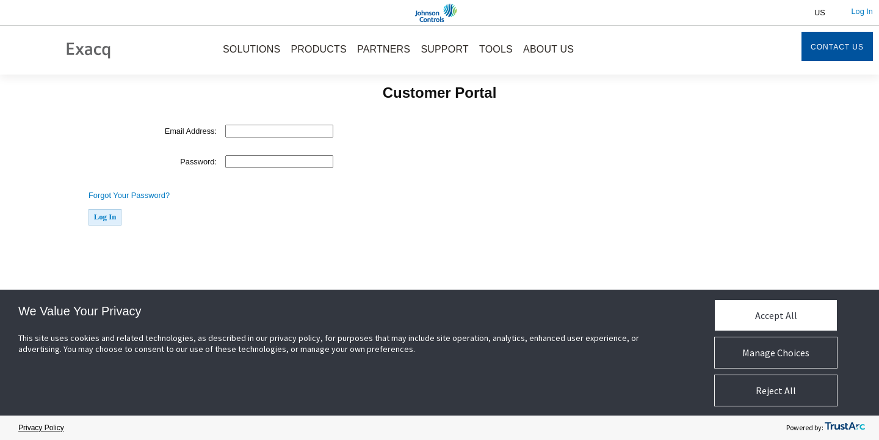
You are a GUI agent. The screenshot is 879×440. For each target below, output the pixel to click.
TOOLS (496, 49)
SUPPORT (444, 49)
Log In (862, 11)
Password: (198, 161)
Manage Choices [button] (775, 352)
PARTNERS (383, 49)
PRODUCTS (318, 49)
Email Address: (191, 131)
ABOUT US (548, 49)
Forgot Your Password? (129, 195)
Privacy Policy (41, 428)
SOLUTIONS (251, 49)
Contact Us (837, 47)
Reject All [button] (776, 390)
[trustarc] (844, 428)
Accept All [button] (776, 315)
